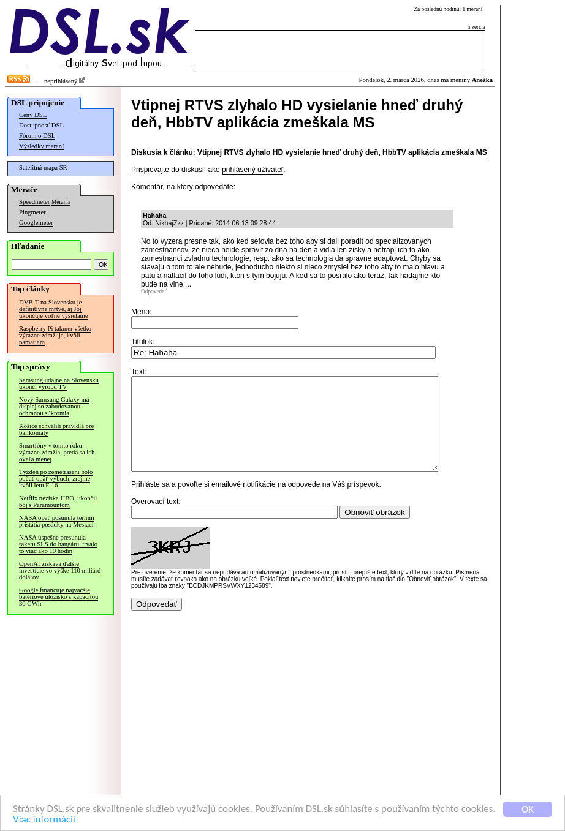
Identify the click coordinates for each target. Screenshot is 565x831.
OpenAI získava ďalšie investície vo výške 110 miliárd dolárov (59, 570)
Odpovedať (154, 291)
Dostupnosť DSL (41, 125)
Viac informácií (44, 819)
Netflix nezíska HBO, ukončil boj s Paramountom (58, 501)
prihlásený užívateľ (252, 169)
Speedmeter (34, 201)
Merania (60, 202)
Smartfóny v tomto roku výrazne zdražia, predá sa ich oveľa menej (56, 452)
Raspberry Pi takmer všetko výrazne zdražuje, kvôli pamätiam (55, 335)
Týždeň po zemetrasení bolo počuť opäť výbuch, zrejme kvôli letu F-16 (56, 478)
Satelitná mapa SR (43, 167)
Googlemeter (36, 222)
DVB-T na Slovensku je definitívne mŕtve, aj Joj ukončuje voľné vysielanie (53, 309)
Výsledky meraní (41, 146)
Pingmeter (32, 212)
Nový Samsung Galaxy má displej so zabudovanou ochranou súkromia (54, 406)
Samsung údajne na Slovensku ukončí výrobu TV (59, 383)
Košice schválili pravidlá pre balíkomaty (56, 429)
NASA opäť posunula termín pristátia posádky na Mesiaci (56, 521)
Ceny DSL (33, 114)
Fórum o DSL (37, 135)
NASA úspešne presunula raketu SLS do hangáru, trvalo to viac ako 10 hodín (58, 544)
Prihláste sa (150, 502)
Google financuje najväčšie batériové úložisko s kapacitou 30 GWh (58, 597)
